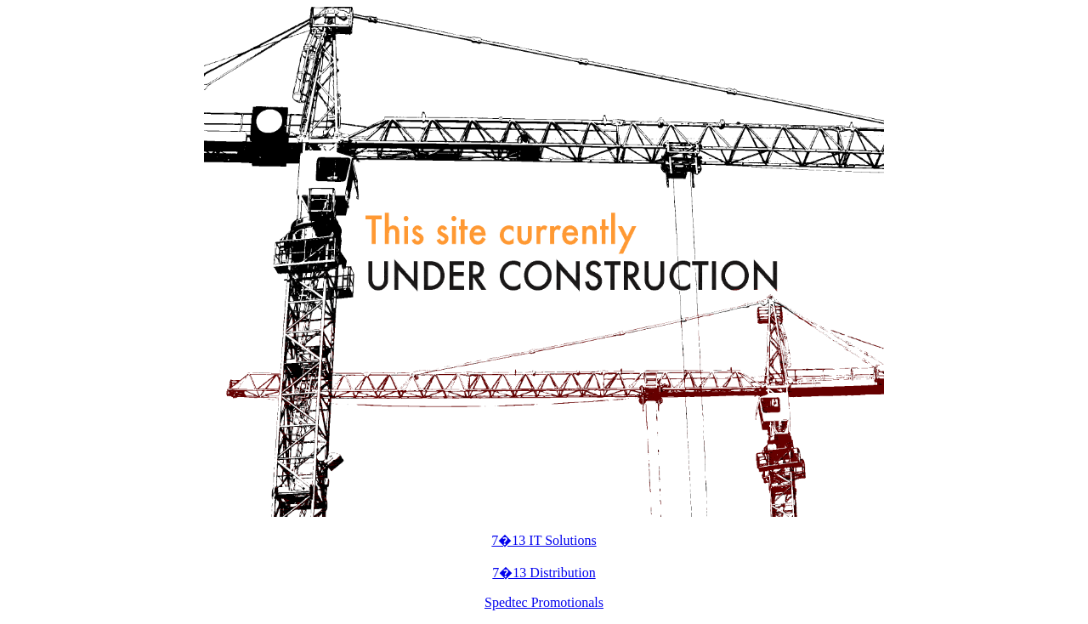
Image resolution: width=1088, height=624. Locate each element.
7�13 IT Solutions (543, 540)
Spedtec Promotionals (544, 602)
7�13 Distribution (543, 572)
